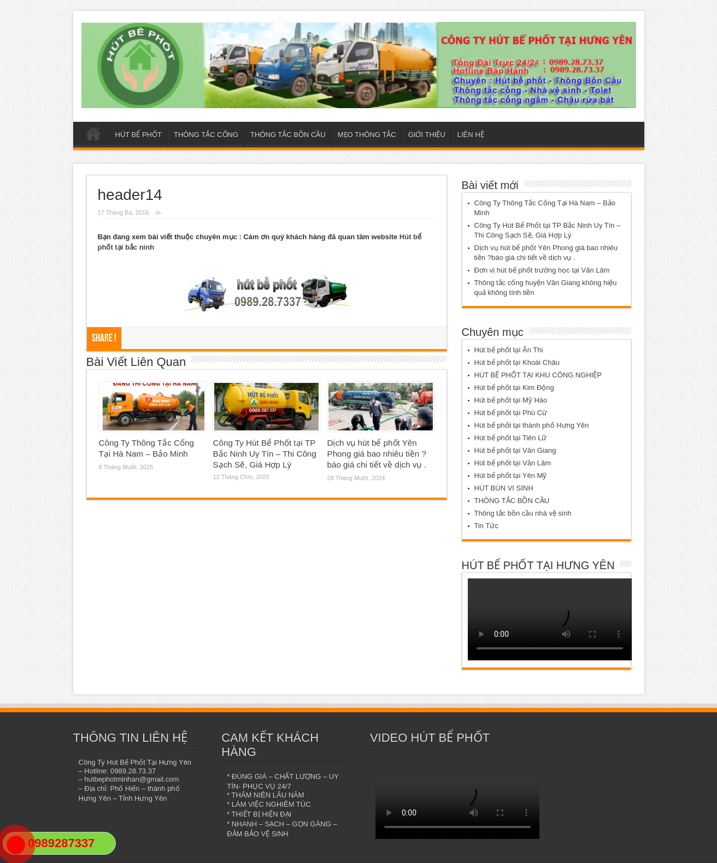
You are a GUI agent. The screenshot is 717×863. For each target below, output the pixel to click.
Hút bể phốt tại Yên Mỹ (510, 475)
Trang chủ (94, 136)
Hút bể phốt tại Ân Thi (508, 350)
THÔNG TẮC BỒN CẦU (288, 135)
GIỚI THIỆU (426, 135)
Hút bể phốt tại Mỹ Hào (511, 400)
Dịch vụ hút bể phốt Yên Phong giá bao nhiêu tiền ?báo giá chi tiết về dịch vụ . (376, 453)
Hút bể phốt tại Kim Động (514, 387)
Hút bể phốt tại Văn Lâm (512, 463)
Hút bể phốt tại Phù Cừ (511, 413)
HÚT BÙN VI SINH (503, 488)
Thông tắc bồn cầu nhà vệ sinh (523, 513)
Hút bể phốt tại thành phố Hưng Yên (531, 425)
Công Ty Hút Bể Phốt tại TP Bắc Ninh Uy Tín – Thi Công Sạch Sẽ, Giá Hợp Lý (264, 453)
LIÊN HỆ (470, 135)
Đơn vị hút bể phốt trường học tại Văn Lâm (542, 270)
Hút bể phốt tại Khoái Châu (517, 362)
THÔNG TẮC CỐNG (206, 135)
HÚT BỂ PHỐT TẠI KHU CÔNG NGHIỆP (538, 375)
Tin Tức (486, 526)
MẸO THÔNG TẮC (367, 135)
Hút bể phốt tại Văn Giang (515, 450)
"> (16, 849)
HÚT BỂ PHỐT (138, 135)
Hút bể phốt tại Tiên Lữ (510, 438)
